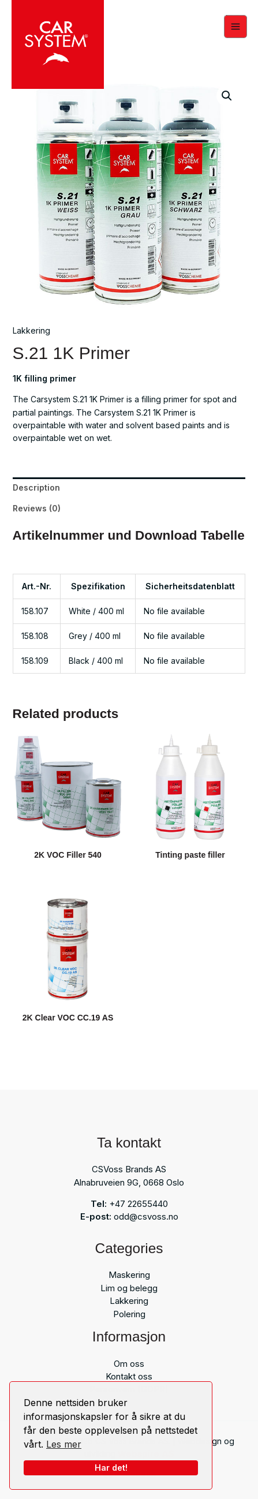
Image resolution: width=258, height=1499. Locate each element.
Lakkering (31, 330)
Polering (129, 1314)
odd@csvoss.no (146, 1216)
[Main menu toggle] (235, 27)
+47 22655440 (138, 1203)
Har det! (111, 1467)
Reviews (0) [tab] (37, 508)
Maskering (129, 1274)
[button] (226, 95)
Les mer (63, 1444)
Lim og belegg (129, 1288)
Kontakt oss (129, 1376)
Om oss (129, 1363)
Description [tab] (36, 487)
